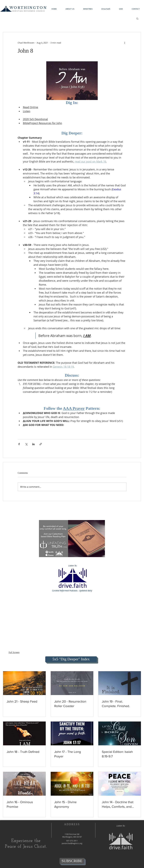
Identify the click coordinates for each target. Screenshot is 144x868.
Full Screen (14, 652)
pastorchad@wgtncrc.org (72, 843)
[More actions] (124, 42)
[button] (70, 8)
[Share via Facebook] (19, 444)
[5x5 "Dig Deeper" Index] (71, 659)
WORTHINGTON (28, 8)
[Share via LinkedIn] (33, 444)
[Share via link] (40, 444)
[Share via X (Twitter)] (26, 444)
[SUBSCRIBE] (72, 861)
